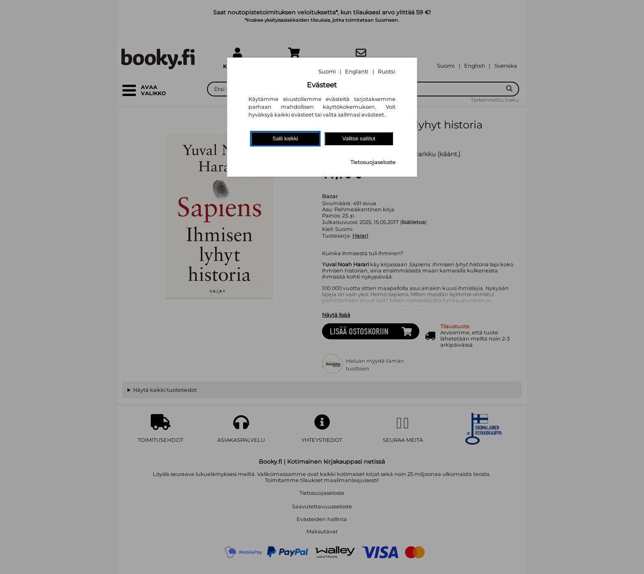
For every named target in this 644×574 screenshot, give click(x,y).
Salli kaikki (285, 138)
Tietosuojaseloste (373, 162)
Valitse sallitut (358, 138)
